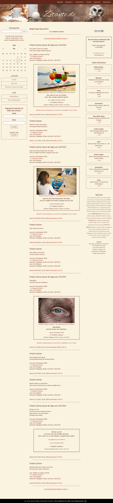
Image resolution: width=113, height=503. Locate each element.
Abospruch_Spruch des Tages (14, 87)
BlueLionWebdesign (14, 100)
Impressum (97, 2)
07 (14, 60)
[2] (47, 38)
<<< (3, 48)
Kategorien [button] (69, 2)
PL (62, 114)
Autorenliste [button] (80, 2)
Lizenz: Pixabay (73, 110)
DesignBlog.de (14, 96)
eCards (14, 79)
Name (14, 120)
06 (10, 60)
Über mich (14, 83)
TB (59, 114)
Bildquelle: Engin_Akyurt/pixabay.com (45, 110)
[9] (60, 38)
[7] (56, 38)
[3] (49, 38)
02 (21, 57)
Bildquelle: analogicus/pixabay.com (45, 343)
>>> (25, 48)
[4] (51, 38)
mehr (99, 71)
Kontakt (89, 2)
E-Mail (14, 113)
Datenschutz (106, 2)
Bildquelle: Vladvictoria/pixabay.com (45, 214)
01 (18, 57)
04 (3, 60)
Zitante (32, 114)
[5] (52, 38)
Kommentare (53, 114)
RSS (59, 347)
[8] (58, 38)
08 (18, 60)
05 (7, 60)
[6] (54, 38)
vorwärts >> (64, 38)
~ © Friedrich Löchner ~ (37, 56)
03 (25, 57)
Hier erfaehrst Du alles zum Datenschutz (68, 501)
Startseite (60, 2)
